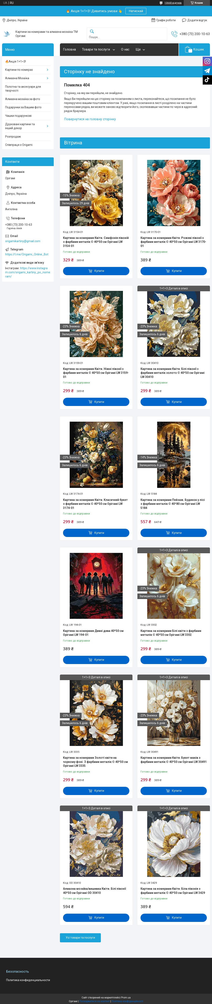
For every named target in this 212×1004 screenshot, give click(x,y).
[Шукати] (92, 31)
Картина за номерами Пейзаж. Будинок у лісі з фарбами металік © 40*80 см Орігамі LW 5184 (173, 504)
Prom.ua (126, 997)
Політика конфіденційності (127, 1001)
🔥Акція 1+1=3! (15, 61)
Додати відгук (197, 20)
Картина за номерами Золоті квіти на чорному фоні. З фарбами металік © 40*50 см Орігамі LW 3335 (95, 761)
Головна (69, 49)
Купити (99, 271)
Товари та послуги (96, 49)
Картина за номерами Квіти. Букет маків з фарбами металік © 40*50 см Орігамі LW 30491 (174, 759)
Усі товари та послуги (80, 937)
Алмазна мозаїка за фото (22, 99)
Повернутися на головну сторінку (90, 119)
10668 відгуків (173, 2)
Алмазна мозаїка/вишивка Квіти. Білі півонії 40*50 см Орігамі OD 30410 (94, 890)
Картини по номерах (19, 69)
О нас (125, 49)
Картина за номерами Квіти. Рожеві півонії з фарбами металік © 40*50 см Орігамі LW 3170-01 (173, 242)
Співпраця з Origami (18, 144)
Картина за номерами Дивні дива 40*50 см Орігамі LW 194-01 (93, 633)
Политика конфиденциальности (28, 980)
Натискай (136, 11)
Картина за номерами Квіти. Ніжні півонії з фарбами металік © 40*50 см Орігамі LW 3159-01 (96, 373)
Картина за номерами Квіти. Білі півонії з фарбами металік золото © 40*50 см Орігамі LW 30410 (173, 373)
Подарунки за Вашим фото (23, 107)
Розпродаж (13, 136)
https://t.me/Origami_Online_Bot (26, 254)
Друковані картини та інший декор (20, 126)
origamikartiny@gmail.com (22, 241)
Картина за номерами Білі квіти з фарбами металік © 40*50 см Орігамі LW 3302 (171, 633)
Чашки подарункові (18, 115)
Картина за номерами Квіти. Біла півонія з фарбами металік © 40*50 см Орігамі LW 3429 (173, 890)
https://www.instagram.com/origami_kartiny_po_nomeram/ (27, 272)
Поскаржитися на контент (94, 1001)
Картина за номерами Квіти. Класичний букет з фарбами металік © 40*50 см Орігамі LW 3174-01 (95, 504)
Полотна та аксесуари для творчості (23, 88)
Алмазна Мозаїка (17, 78)
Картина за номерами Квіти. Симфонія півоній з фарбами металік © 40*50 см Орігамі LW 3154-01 (96, 242)
